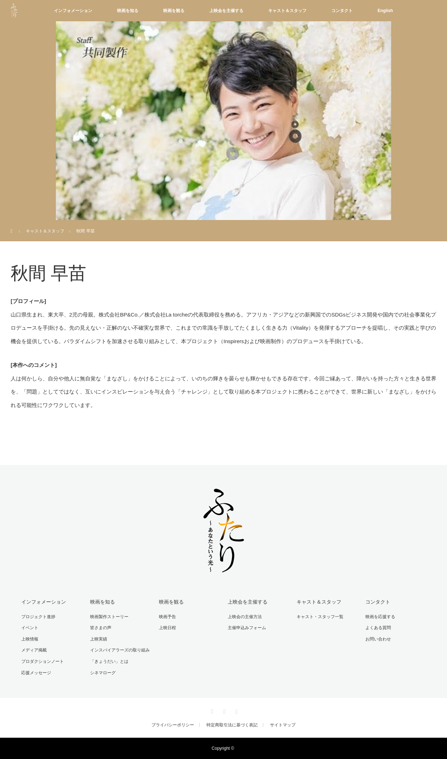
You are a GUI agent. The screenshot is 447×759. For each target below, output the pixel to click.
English (385, 10)
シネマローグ (103, 672)
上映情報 (29, 639)
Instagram (235, 710)
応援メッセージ (36, 672)
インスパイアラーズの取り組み (120, 650)
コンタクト (342, 10)
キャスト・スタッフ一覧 (320, 616)
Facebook (223, 710)
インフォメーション (73, 10)
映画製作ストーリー (109, 616)
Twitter (211, 710)
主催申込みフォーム (247, 627)
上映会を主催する (226, 10)
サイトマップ (283, 725)
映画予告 (167, 616)
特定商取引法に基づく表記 (232, 725)
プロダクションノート (42, 661)
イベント (29, 627)
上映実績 (98, 639)
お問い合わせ (378, 639)
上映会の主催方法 (245, 616)
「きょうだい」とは (109, 661)
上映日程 (167, 627)
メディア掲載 (34, 650)
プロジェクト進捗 (38, 616)
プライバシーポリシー (172, 725)
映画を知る (127, 10)
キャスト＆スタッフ (287, 10)
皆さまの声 (100, 627)
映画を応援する (380, 616)
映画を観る (173, 10)
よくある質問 (378, 627)
